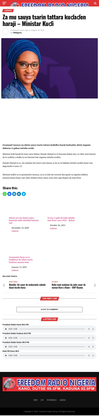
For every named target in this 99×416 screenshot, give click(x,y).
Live (42, 400)
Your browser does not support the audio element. (49, 329)
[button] (5, 194)
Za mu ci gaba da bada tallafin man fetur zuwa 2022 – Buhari (62, 210)
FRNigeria (17, 33)
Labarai (15, 230)
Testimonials (51, 400)
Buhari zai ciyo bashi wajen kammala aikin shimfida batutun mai (24, 211)
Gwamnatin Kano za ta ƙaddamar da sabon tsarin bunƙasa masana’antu (24, 250)
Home (36, 400)
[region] (49, 121)
